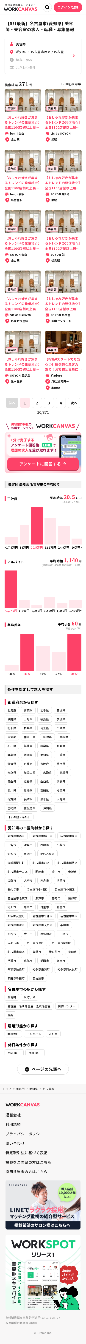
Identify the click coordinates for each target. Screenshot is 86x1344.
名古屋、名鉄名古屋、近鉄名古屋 (29, 1006)
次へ (74, 403)
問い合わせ (15, 1143)
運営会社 (13, 1114)
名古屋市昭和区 (62, 943)
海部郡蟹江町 (16, 863)
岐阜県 (12, 755)
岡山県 (12, 781)
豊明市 (28, 854)
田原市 (64, 934)
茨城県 (61, 719)
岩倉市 (44, 880)
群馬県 (28, 728)
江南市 (12, 880)
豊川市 (56, 871)
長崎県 (28, 799)
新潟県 (47, 737)
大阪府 (44, 764)
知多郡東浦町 (41, 969)
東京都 (12, 737)
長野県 (61, 746)
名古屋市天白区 (43, 925)
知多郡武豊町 (16, 916)
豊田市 (72, 951)
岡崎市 (39, 871)
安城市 (72, 871)
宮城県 (61, 710)
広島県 (28, 781)
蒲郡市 (72, 898)
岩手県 (44, 710)
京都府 (28, 764)
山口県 (44, 781)
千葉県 (61, 728)
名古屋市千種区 (43, 916)
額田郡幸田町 (16, 978)
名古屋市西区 (16, 836)
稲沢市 (12, 907)
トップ (7, 1089)
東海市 (28, 960)
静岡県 (28, 755)
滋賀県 (12, 764)
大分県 (61, 799)
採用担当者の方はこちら (26, 1171)
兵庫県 (61, 764)
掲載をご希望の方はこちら (28, 1162)
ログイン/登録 (68, 7)
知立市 (28, 907)
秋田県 (12, 719)
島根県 (64, 772)
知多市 (12, 854)
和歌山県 (29, 772)
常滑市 (12, 960)
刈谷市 (12, 934)
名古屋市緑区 (69, 836)
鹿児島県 (29, 808)
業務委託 (13, 1034)
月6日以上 (14, 1053)
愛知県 (44, 755)
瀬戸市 (39, 898)
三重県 (61, 755)
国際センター (66, 1006)
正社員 (53, 1034)
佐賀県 (12, 799)
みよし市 (13, 943)
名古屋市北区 (41, 863)
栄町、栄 (29, 997)
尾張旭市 (46, 934)
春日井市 (54, 951)
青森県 (28, 710)
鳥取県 (47, 772)
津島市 (28, 845)
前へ (11, 403)
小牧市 (61, 845)
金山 (10, 1015)
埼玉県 (44, 728)
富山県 (64, 737)
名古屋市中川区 (65, 889)
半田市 (64, 925)
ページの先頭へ (43, 1069)
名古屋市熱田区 (43, 836)
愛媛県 (28, 790)
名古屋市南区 (16, 951)
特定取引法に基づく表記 (26, 1152)
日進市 (44, 907)
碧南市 (56, 898)
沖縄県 (47, 808)
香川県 (12, 790)
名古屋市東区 (35, 943)
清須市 (61, 880)
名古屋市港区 (16, 925)
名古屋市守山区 (18, 871)
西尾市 (44, 845)
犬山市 (28, 934)
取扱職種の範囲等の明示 (21, 1323)
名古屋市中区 (69, 916)
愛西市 (44, 960)
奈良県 (12, 772)
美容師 (20, 1089)
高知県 (44, 790)
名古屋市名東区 (18, 898)
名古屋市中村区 (37, 889)
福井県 (28, 746)
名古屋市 (38, 978)
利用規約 (13, 1124)
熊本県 (44, 799)
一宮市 (12, 845)
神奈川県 (29, 737)
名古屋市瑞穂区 (68, 863)
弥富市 (61, 907)
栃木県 (12, 728)
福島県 (44, 719)
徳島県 (61, 781)
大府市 (28, 880)
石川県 (12, 746)
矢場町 (12, 997)
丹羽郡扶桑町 (16, 969)
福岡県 (61, 790)
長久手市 (13, 889)
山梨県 (44, 746)
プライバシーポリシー (25, 1133)
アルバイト (34, 1034)
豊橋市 (37, 951)
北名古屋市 (47, 854)
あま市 (61, 960)
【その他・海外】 (19, 817)
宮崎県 (12, 808)
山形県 (28, 719)
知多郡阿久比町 (68, 969)
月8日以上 (35, 1053)
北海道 (12, 710)
